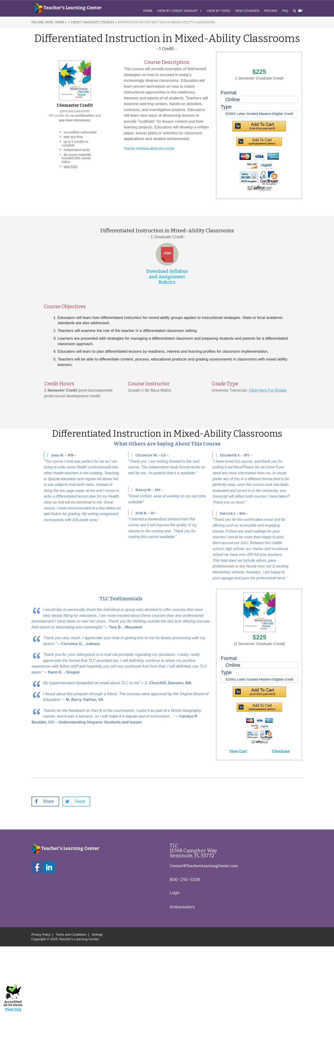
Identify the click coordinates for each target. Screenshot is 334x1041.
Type (226, 107)
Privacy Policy (40, 934)
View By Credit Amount (179, 11)
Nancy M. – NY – (149, 490)
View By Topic (219, 11)
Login (175, 892)
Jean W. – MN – (63, 455)
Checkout (280, 751)
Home (148, 11)
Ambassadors (182, 907)
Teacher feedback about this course (149, 148)
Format (229, 92)
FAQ (285, 11)
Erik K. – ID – (146, 513)
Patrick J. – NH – (234, 513)
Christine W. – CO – (152, 455)
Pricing (270, 11)
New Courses (247, 11)
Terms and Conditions (71, 934)
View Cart (238, 751)
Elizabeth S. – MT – (236, 455)
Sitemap (97, 934)
